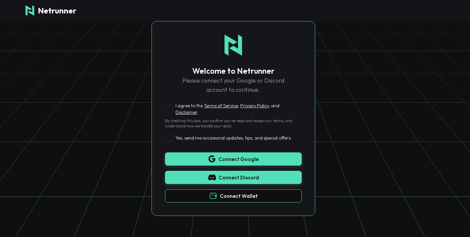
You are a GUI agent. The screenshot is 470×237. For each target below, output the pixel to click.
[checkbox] (169, 109)
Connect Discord (233, 177)
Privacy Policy (254, 106)
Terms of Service (221, 106)
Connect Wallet (233, 196)
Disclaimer (186, 112)
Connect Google (233, 159)
